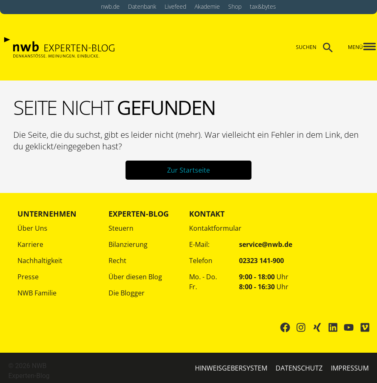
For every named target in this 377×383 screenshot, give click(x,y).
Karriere (30, 244)
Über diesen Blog (135, 276)
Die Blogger (126, 293)
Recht (117, 260)
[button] (364, 47)
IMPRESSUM (350, 368)
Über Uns (32, 228)
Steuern (120, 228)
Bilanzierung (128, 244)
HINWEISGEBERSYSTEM (231, 368)
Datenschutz (299, 368)
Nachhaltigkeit (39, 260)
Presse (28, 276)
